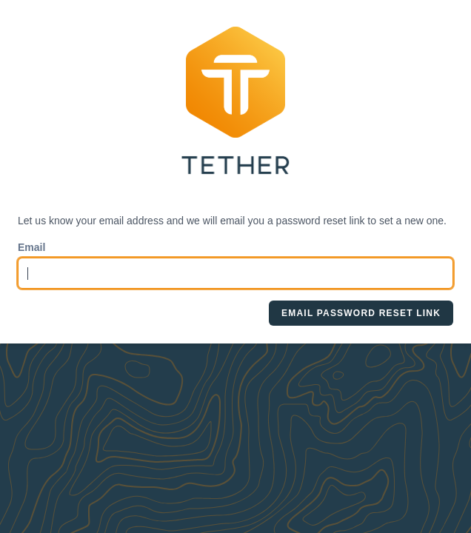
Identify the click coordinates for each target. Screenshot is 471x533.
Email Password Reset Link (361, 313)
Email (31, 247)
